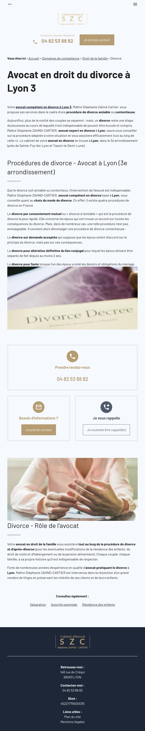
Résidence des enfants (98, 604)
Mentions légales (72, 722)
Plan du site (72, 717)
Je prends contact (97, 40)
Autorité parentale (64, 604)
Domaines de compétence (60, 58)
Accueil (33, 58)
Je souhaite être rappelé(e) (106, 430)
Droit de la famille (95, 58)
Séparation (38, 604)
